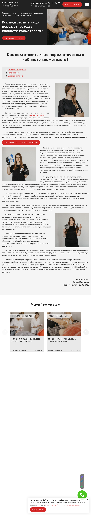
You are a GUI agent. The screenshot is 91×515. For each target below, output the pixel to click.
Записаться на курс (13, 38)
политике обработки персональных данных (63, 505)
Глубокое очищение (17, 70)
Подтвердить (38, 509)
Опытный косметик (37, 115)
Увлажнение (13, 73)
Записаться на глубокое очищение (21, 142)
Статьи (14, 13)
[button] (86, 332)
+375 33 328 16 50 (39, 3)
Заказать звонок (72, 4)
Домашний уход (15, 76)
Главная (5, 13)
